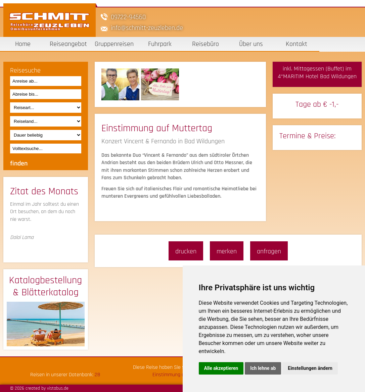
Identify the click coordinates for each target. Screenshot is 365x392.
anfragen (269, 251)
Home (23, 44)
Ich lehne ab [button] (263, 368)
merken (227, 251)
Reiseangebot (68, 44)
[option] (121, 84)
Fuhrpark (160, 44)
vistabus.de (58, 388)
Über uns (251, 44)
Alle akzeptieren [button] (221, 368)
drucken (185, 251)
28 (97, 374)
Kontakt (296, 44)
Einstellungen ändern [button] (310, 368)
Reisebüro (205, 44)
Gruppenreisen (114, 44)
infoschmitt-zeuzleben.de (147, 27)
